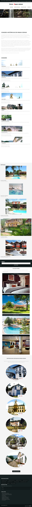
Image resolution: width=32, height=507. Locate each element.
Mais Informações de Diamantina (6, 80)
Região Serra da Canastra (5, 498)
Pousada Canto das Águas (4, 215)
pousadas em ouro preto (19, 480)
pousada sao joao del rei (16, 481)
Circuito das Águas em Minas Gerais (7, 494)
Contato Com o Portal (8, 0)
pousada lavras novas (10, 481)
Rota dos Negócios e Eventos (6, 499)
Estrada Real (4, 495)
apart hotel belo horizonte (23, 481)
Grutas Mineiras (4, 496)
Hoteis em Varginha (13, 483)
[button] (2, 13)
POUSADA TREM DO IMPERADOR (5, 256)
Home (2, 0)
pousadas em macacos (4, 480)
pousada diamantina (25, 480)
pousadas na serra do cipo (11, 480)
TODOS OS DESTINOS (16, 471)
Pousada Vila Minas (3, 180)
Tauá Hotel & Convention (4, 195)
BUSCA (3, 261)
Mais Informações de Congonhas (6, 69)
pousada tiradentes (4, 481)
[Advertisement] (16, 25)
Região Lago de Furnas (5, 497)
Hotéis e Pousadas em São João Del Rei (6, 135)
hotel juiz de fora (4, 483)
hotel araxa (8, 483)
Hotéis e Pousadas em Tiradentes (6, 146)
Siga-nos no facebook (28, 1)
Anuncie (4, 0)
